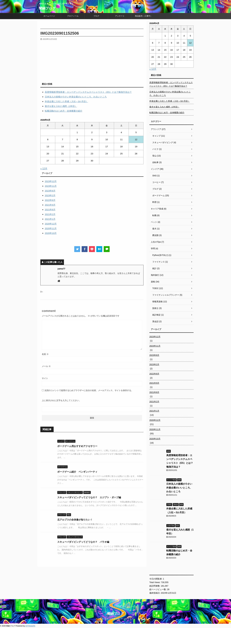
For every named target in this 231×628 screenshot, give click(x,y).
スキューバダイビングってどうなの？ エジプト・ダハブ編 (89, 497)
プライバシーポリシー (125, 606)
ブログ (96, 16)
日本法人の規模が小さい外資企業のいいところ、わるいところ (76, 96)
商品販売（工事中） (143, 16)
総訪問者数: (155, 586)
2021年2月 (50, 214)
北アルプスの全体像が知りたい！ (75, 519)
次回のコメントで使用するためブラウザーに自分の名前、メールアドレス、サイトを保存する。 (88, 390)
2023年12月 (51, 181)
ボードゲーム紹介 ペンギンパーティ (77, 472)
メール (46, 366)
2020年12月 (51, 223)
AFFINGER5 (30, 626)
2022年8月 (50, 200)
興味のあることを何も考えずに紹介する (115, 619)
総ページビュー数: (158, 589)
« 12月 (43, 168)
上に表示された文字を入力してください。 (61, 400)
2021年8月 (50, 209)
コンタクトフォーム (105, 606)
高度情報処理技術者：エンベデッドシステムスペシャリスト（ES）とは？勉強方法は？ (88, 92)
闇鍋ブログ (47, 8)
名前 (45, 354)
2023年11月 (51, 186)
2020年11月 (51, 228)
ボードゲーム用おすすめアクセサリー (77, 446)
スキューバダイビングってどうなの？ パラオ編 (83, 542)
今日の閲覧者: (156, 579)
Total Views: (155, 582)
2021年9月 (50, 205)
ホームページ (49, 16)
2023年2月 (50, 195)
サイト (45, 378)
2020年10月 (51, 233)
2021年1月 (50, 219)
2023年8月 (50, 190)
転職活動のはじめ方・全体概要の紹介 (63, 111)
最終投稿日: (155, 593)
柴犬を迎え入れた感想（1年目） (61, 106)
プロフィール (73, 16)
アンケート (120, 16)
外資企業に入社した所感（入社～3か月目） (66, 101)
